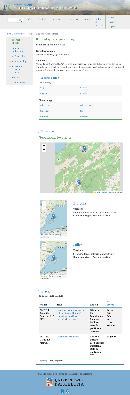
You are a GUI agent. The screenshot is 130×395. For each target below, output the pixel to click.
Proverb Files (20, 33)
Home (8, 33)
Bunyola (79, 203)
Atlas (87, 19)
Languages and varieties (18, 49)
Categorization (49, 77)
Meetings (57, 19)
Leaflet (97, 192)
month (83, 87)
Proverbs (73, 19)
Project (42, 19)
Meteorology (20, 61)
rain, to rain (45, 105)
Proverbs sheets (17, 41)
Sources (45, 291)
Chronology (20, 56)
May (42, 87)
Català (111, 17)
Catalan (62, 44)
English (111, 26)
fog (82, 111)
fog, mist (44, 111)
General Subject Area (18, 69)
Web (30, 19)
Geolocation (47, 131)
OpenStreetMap (108, 192)
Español (111, 22)
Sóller (77, 245)
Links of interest (99, 22)
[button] (78, 182)
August (43, 93)
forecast (44, 116)
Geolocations (19, 82)
